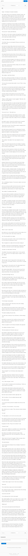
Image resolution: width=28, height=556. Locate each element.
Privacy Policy (10, 553)
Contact (18, 553)
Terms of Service (14, 553)
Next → (26, 5)
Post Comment (3, 543)
